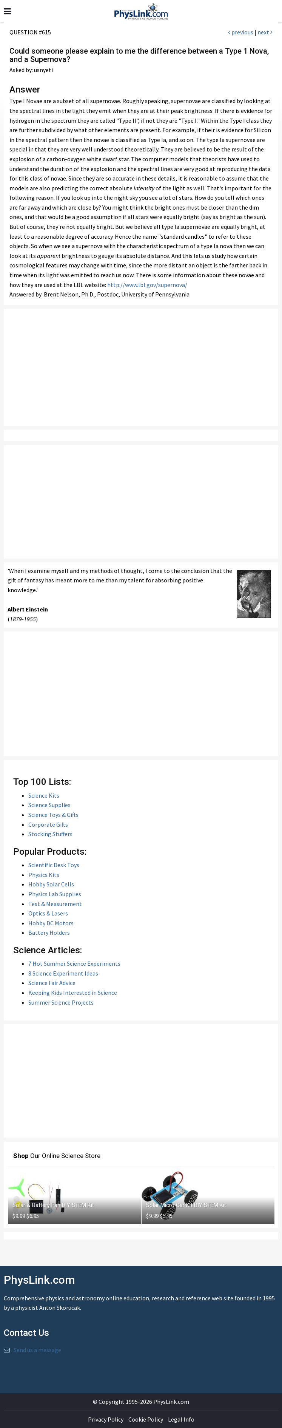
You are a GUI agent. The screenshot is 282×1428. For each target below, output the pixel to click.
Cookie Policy (145, 1419)
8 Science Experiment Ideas (63, 973)
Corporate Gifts (48, 824)
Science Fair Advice (52, 982)
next (265, 32)
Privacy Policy (105, 1419)
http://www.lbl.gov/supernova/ (147, 285)
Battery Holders (49, 932)
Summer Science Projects (61, 1002)
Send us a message (37, 1350)
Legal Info (181, 1419)
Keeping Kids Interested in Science (72, 992)
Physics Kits (43, 874)
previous (240, 32)
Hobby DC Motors (51, 923)
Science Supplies (49, 805)
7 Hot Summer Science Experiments (74, 963)
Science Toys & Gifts (53, 814)
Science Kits (43, 795)
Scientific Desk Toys (53, 865)
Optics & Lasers (48, 913)
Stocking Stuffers (50, 834)
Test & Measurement (55, 904)
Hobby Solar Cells (51, 884)
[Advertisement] (141, 367)
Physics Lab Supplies (54, 894)
